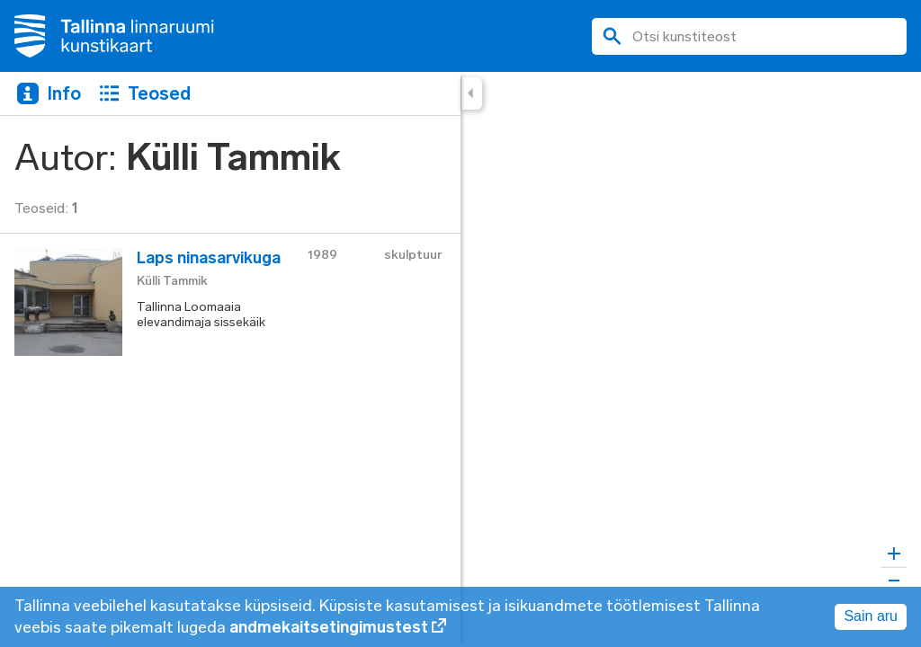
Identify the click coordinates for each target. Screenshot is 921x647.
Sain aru (871, 616)
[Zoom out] (894, 580)
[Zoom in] (894, 554)
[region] (460, 359)
